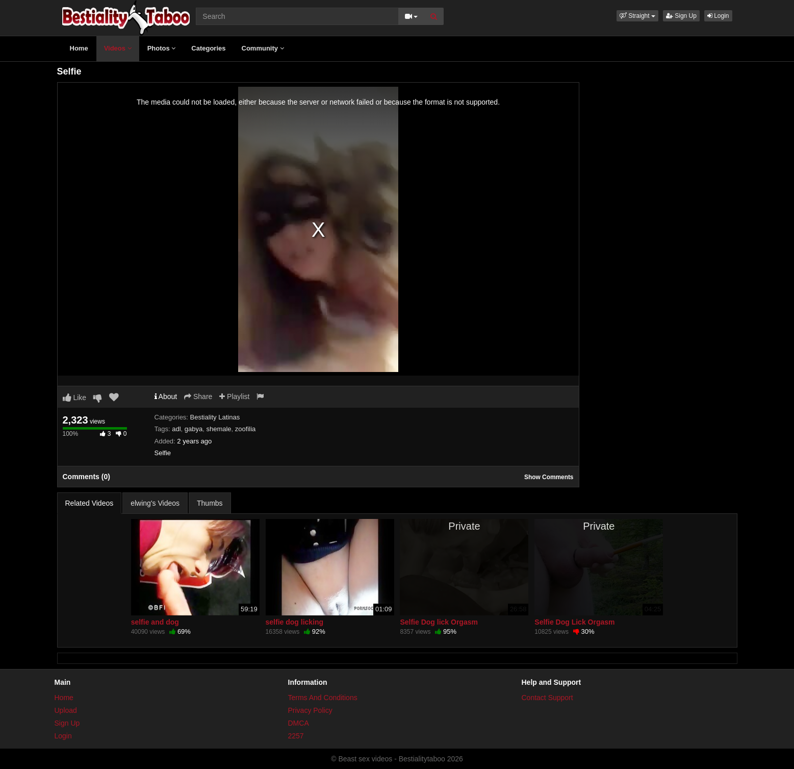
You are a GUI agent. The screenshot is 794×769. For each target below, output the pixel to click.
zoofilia (245, 429)
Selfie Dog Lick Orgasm (574, 622)
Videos (118, 48)
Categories (208, 48)
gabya (193, 429)
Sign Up (681, 15)
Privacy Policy (310, 710)
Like (75, 397)
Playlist (234, 396)
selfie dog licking (295, 622)
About (166, 396)
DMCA (298, 723)
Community (263, 48)
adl (176, 429)
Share (198, 396)
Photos (161, 48)
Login (718, 15)
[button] (637, 15)
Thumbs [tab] (210, 503)
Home (79, 48)
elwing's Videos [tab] (155, 503)
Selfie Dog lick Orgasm (439, 622)
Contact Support (547, 697)
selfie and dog (155, 622)
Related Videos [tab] (89, 503)
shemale (218, 429)
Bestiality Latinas (215, 417)
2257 (296, 736)
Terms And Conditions (322, 697)
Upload (66, 710)
